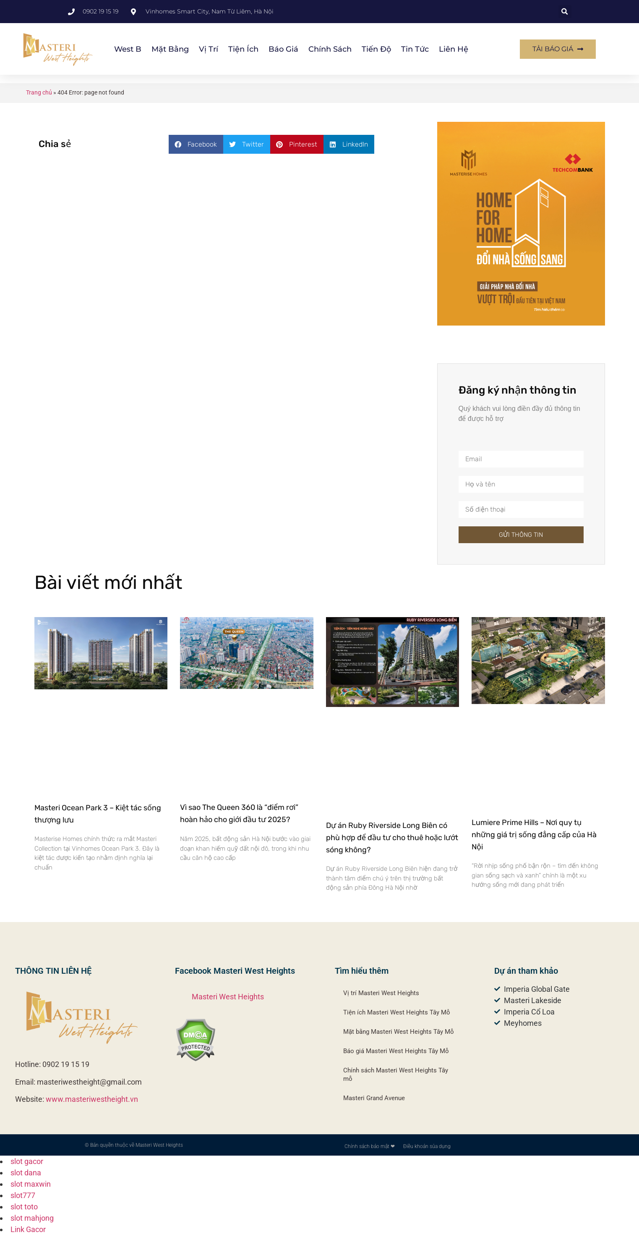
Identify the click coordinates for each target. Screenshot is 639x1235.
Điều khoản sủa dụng (427, 1146)
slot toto (24, 1206)
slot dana (25, 1172)
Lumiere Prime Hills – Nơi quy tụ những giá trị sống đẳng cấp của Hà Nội (534, 834)
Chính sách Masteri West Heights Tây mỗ (395, 1075)
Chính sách (330, 49)
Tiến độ (376, 49)
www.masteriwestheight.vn (92, 1099)
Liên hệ (453, 49)
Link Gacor (28, 1229)
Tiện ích (243, 49)
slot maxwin (30, 1184)
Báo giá (283, 49)
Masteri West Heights (228, 996)
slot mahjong (32, 1218)
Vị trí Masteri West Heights (381, 993)
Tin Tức (415, 49)
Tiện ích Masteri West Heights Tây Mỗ (396, 1012)
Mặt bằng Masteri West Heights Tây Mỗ (398, 1031)
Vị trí (208, 49)
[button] (564, 11)
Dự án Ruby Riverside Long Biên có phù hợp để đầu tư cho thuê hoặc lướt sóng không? (392, 837)
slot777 (22, 1195)
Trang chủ (39, 92)
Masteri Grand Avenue (374, 1098)
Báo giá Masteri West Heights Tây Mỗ (396, 1051)
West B (127, 49)
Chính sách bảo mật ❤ (369, 1146)
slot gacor (26, 1161)
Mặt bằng (170, 49)
